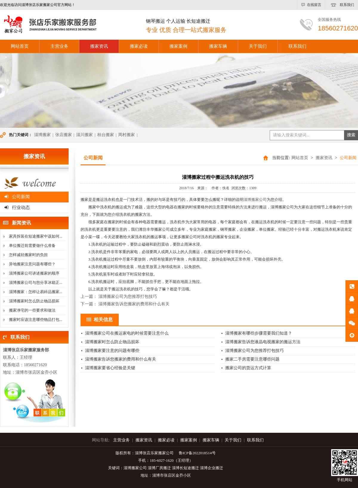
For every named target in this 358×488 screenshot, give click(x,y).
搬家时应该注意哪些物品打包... (35, 319)
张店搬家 (63, 135)
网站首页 (299, 158)
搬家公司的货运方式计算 (248, 368)
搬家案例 (178, 46)
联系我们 (341, 5)
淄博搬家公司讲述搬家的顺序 (34, 273)
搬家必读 (139, 46)
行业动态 (17, 207)
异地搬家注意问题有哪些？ (32, 264)
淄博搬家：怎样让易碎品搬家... (35, 292)
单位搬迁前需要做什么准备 (32, 245)
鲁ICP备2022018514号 (197, 453)
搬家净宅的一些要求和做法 (32, 310)
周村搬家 (126, 135)
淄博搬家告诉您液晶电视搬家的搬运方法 (262, 342)
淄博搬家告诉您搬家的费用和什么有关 (133, 304)
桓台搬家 (105, 135)
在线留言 (311, 5)
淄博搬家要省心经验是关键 (110, 368)
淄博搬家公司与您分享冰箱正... (35, 282)
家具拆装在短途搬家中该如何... (35, 236)
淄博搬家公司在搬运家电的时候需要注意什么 (127, 333)
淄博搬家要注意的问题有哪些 (112, 350)
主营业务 (59, 46)
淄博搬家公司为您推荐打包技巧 (127, 296)
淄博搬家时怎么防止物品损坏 (34, 301)
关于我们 (258, 46)
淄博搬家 (42, 135)
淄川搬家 (84, 135)
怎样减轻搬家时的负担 (28, 255)
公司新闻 (17, 196)
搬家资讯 (99, 46)
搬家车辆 (218, 46)
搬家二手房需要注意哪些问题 (252, 359)
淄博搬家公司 (255, 199)
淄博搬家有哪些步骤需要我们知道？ (258, 333)
